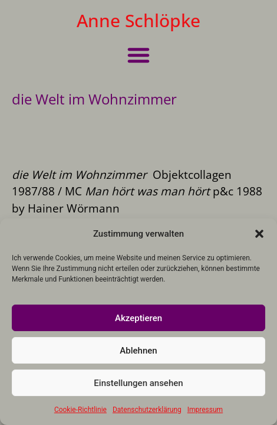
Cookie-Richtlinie (80, 410)
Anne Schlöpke (138, 20)
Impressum (205, 410)
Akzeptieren (138, 318)
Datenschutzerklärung (147, 410)
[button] (259, 234)
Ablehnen (138, 350)
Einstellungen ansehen (138, 383)
